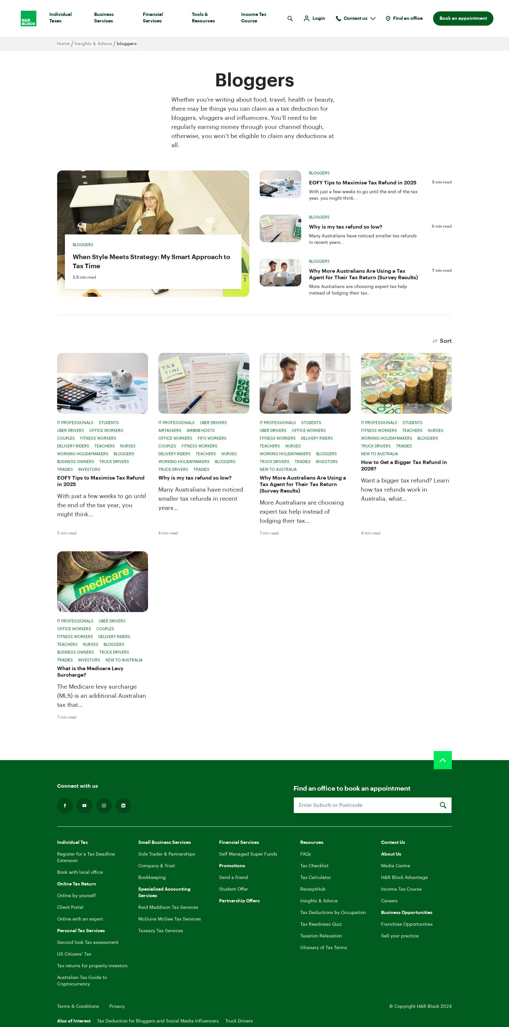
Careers (389, 901)
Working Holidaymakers (82, 454)
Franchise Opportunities (407, 924)
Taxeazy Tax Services (160, 931)
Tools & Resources (211, 19)
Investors (89, 469)
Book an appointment (463, 18)
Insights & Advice (93, 44)
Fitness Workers (98, 438)
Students (109, 423)
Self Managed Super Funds (248, 854)
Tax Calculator (315, 877)
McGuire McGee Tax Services (169, 919)
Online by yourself (76, 896)
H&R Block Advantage (404, 877)
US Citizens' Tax (74, 954)
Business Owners (75, 462)
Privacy (117, 1006)
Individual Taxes (66, 19)
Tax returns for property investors (92, 966)
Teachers (104, 446)
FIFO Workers (212, 438)
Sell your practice (400, 936)
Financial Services (162, 19)
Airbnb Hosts (201, 430)
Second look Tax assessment (87, 942)
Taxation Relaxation (321, 936)
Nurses (128, 446)
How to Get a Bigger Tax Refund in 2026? (404, 465)
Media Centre (395, 866)
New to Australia (278, 469)
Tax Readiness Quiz (321, 924)
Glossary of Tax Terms (323, 948)
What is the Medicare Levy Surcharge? (90, 672)
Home (63, 44)
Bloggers (83, 245)
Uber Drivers (70, 430)
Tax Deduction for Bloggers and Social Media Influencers (158, 1021)
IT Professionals (75, 423)
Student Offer (233, 889)
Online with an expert (80, 919)
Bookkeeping (152, 877)
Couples (66, 438)
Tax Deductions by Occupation (333, 912)
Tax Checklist (314, 866)
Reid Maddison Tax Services (168, 907)
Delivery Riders (73, 446)
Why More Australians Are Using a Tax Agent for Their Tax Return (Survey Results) (363, 274)
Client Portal (70, 907)
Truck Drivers (114, 462)
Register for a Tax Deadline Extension (86, 857)
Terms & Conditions (78, 1006)
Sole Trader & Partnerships (166, 854)
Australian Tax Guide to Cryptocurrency (82, 980)
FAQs (305, 854)
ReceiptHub (313, 889)
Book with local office (80, 872)
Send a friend (233, 877)
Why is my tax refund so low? (345, 227)
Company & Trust (156, 866)
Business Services (113, 19)
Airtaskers (169, 430)
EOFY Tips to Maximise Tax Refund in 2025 (362, 182)
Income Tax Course (261, 19)
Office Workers (106, 430)
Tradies (65, 469)
